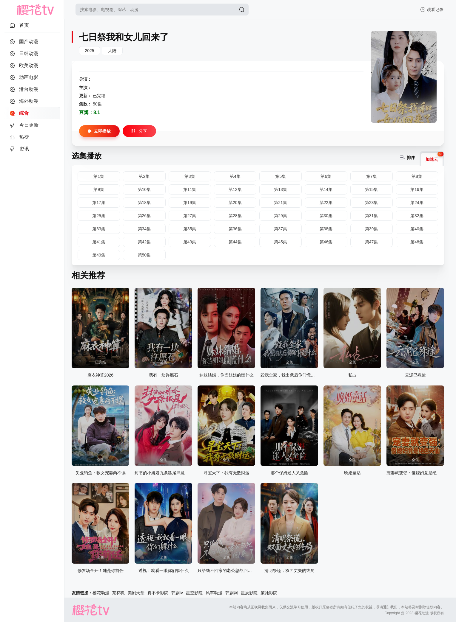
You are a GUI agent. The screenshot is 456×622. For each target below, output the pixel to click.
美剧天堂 (136, 592)
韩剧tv (177, 592)
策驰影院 (269, 592)
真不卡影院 (157, 592)
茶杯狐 (118, 592)
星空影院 (194, 592)
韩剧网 (231, 592)
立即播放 (99, 131)
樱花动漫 (101, 592)
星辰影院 (249, 592)
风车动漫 (214, 592)
